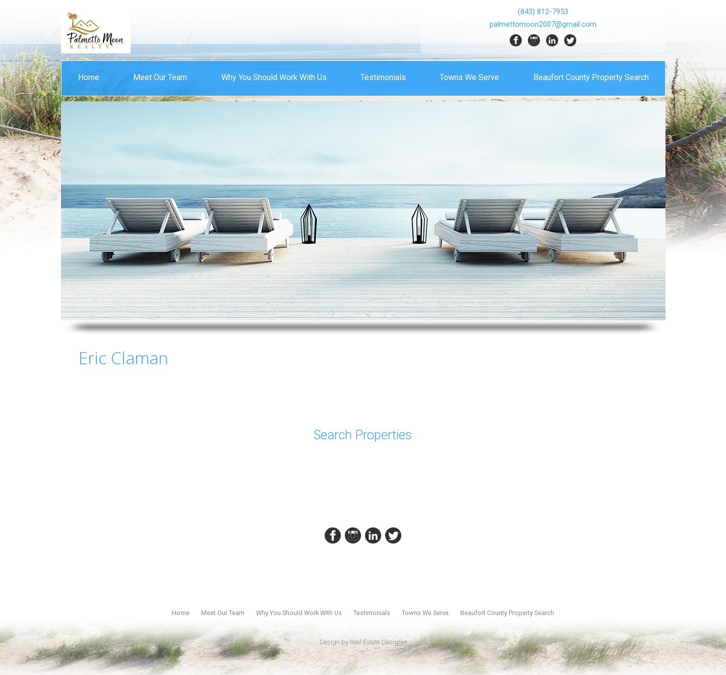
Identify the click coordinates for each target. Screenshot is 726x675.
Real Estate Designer (378, 642)
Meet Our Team (160, 77)
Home (88, 77)
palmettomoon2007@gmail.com (543, 24)
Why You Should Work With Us (274, 77)
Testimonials (383, 77)
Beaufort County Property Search (591, 77)
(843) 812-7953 (543, 11)
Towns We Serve (469, 77)
